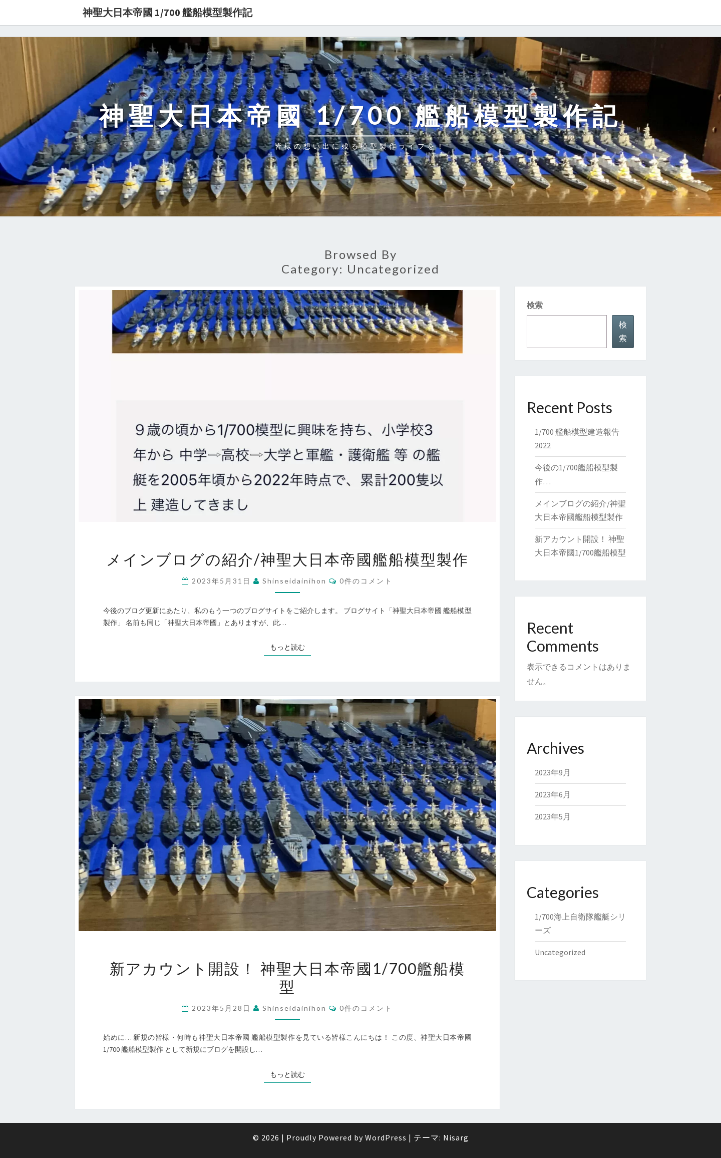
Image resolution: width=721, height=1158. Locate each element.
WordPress (386, 1137)
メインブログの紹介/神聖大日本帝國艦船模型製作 (287, 559)
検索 (535, 305)
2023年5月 (553, 816)
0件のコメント (366, 580)
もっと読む (290, 647)
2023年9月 (553, 772)
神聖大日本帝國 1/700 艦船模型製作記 (167, 12)
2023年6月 (553, 794)
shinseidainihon (294, 580)
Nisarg (456, 1137)
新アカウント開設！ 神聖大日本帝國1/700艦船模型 (287, 977)
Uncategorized (560, 952)
